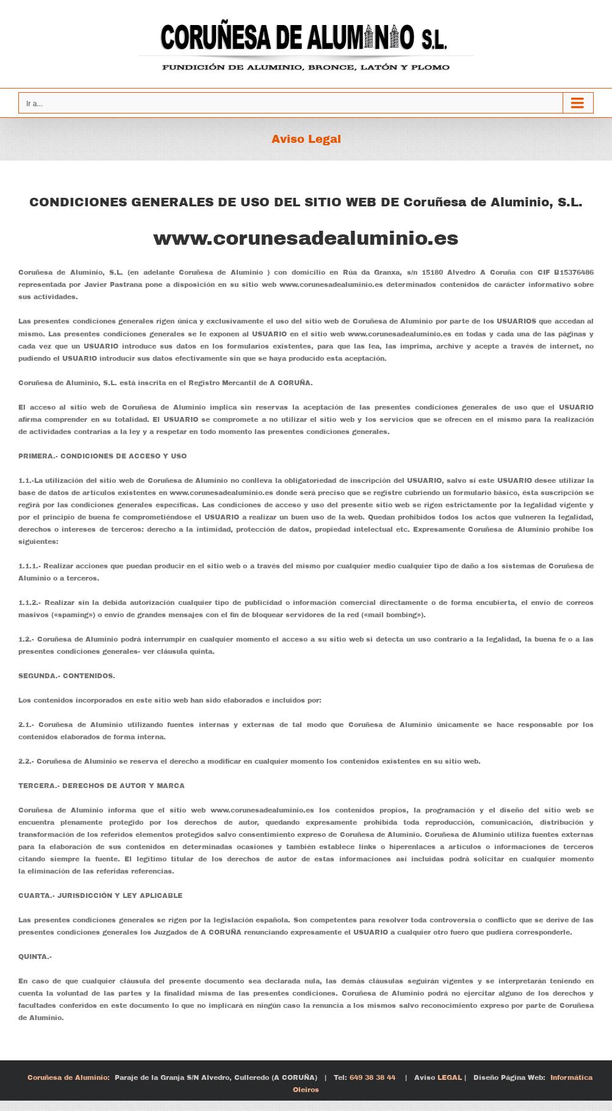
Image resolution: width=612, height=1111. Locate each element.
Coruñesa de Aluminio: (68, 1077)
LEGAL (448, 1077)
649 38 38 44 (371, 1077)
